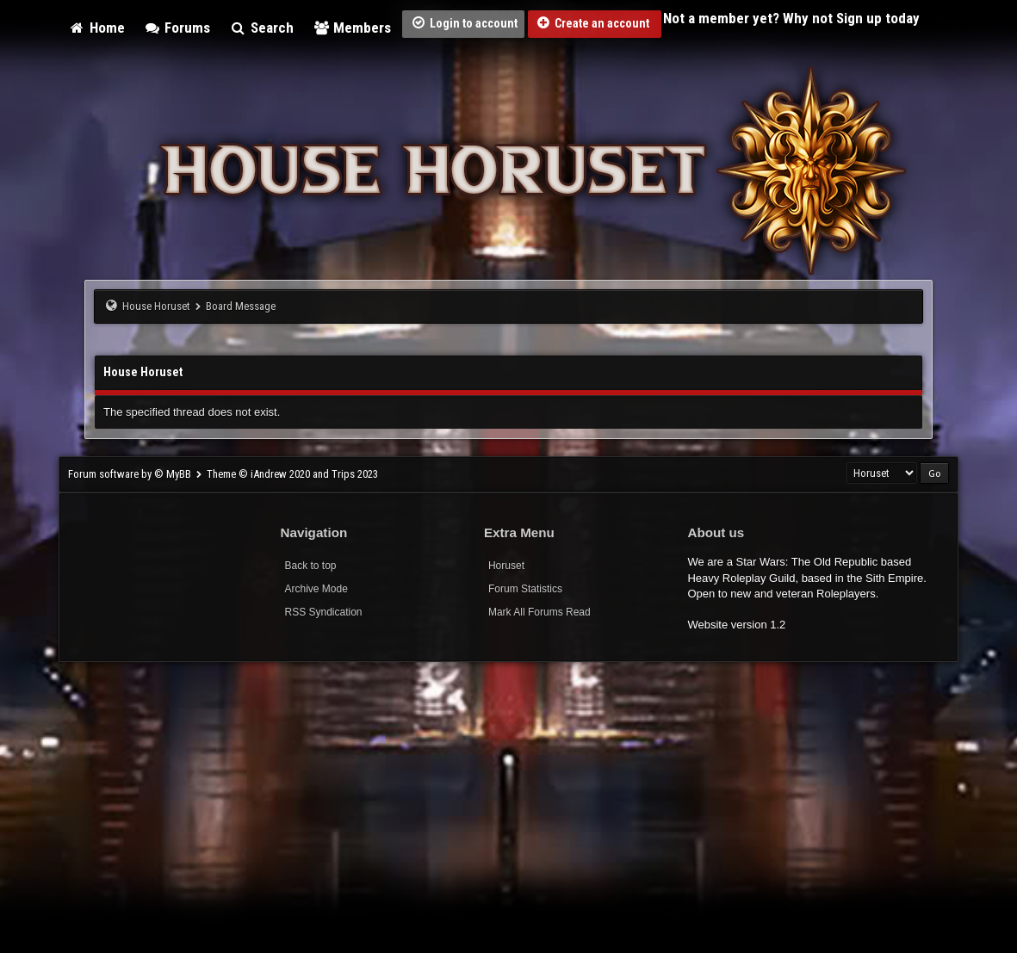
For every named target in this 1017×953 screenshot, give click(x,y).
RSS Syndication (324, 612)
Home (96, 27)
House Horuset (156, 306)
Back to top (311, 566)
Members (352, 27)
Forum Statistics (525, 589)
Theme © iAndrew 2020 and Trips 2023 (292, 473)
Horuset (506, 566)
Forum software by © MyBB (131, 473)
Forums (177, 27)
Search (261, 27)
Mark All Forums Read (539, 612)
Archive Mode (316, 589)
